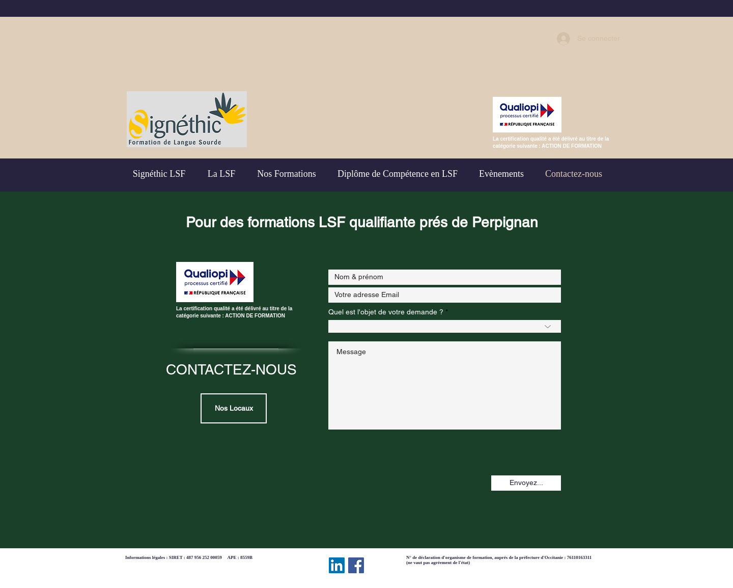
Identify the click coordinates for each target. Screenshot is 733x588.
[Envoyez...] (526, 483)
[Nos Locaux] (234, 408)
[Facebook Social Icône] (356, 565)
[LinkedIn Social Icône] (337, 565)
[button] (397, 173)
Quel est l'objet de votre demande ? (385, 311)
